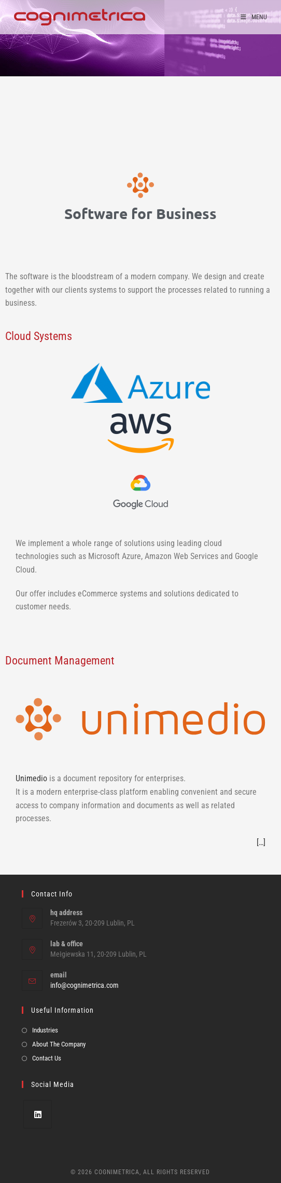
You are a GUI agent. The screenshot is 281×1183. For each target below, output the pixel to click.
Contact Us (46, 1058)
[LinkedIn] (37, 1114)
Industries (45, 1030)
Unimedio (31, 778)
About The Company (59, 1044)
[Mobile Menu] (254, 17)
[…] (261, 842)
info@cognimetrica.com (84, 985)
